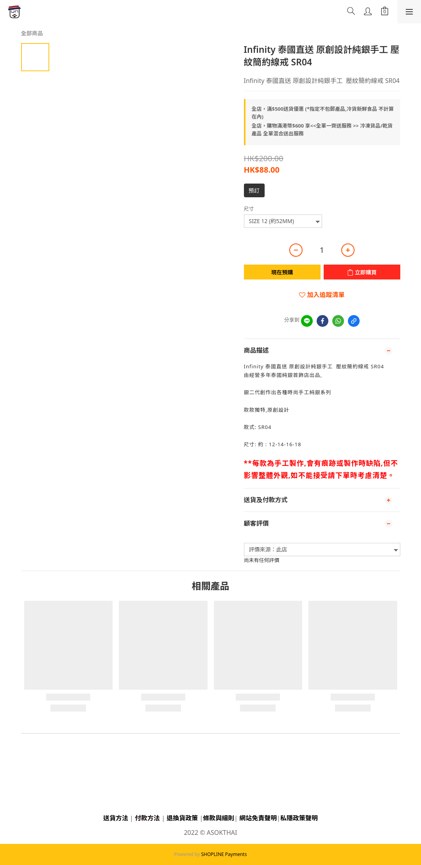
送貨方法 (115, 818)
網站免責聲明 (258, 818)
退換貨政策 (182, 818)
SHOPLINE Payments (224, 854)
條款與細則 (218, 818)
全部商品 (32, 33)
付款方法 (147, 818)
